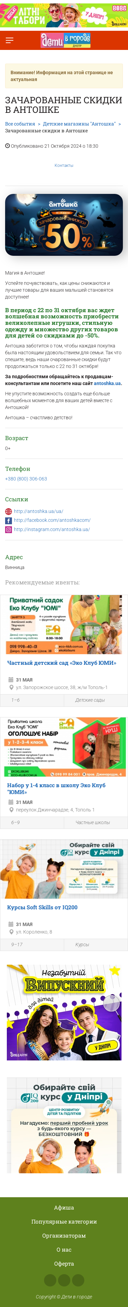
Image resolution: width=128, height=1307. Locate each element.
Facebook (50, 1280)
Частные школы (89, 823)
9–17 (13, 945)
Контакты (64, 160)
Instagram (64, 1280)
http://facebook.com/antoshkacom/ (52, 520)
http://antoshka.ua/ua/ (38, 511)
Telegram (78, 1280)
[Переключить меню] (9, 40)
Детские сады (86, 700)
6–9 (12, 823)
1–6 (12, 701)
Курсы (78, 945)
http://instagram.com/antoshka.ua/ (52, 529)
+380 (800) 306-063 (26, 478)
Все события (20, 123)
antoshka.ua (107, 383)
